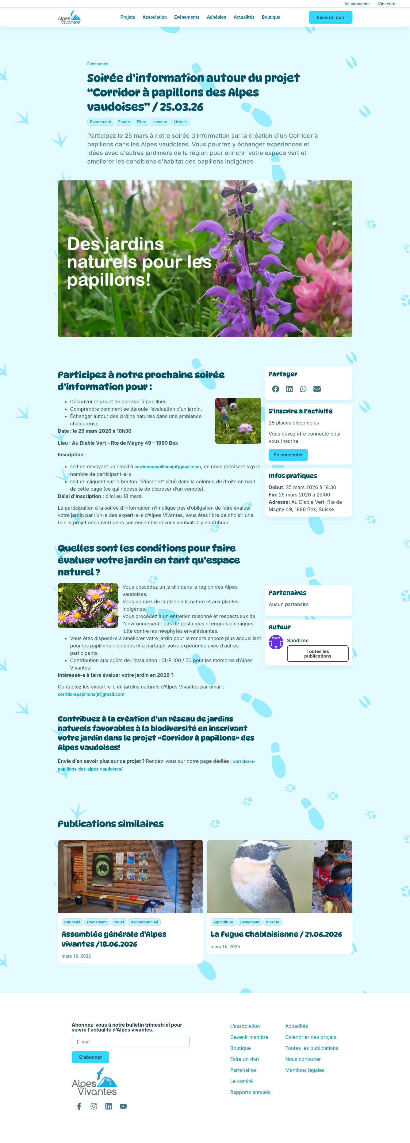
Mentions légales (304, 1070)
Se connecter (357, 3)
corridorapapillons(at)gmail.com (168, 467)
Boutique (271, 17)
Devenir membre (249, 1037)
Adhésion (216, 17)
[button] (275, 389)
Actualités (244, 17)
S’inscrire (386, 3)
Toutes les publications (317, 653)
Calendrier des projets (310, 1037)
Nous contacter (303, 1059)
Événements (186, 17)
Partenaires (243, 1070)
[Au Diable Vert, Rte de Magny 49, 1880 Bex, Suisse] (308, 551)
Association (155, 17)
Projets (128, 17)
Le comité (241, 1081)
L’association (245, 1026)
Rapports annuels (250, 1092)
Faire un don (244, 1059)
